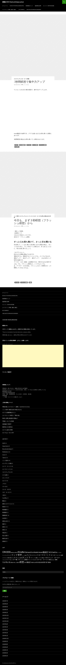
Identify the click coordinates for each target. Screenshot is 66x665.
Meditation (5, 452)
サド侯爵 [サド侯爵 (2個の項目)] (61, 555)
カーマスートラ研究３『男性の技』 (11, 415)
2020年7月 (5, 601)
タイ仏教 (4, 475)
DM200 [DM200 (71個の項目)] (6, 552)
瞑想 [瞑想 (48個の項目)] (22, 562)
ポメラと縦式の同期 (7, 429)
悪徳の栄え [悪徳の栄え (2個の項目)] (13, 562)
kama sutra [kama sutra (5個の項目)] (14, 552)
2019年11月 (5, 618)
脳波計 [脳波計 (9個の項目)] (29, 562)
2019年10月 (5, 621)
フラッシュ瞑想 (43, 144)
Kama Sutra (5, 446)
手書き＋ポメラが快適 (8, 421)
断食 (3, 501)
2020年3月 (5, 609)
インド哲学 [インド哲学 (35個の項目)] (16, 555)
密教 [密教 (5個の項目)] (56, 559)
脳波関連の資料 (38, 5)
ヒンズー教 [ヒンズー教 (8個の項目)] (13, 559)
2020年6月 (5, 603)
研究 (3, 529)
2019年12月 (5, 615)
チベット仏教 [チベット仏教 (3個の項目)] (34, 557)
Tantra (4, 457)
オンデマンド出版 (6, 463)
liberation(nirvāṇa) (7, 449)
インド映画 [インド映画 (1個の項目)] (24, 555)
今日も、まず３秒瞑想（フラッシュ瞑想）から (33, 222)
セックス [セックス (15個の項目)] (13, 557)
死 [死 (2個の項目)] (18, 562)
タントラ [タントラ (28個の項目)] (26, 557)
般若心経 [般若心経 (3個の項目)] (33, 562)
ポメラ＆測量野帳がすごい (9, 412)
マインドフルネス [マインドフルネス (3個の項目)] (32, 559)
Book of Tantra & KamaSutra (17, 5)
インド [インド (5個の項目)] (9, 555)
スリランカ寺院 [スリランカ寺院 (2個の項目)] (6, 557)
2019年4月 (5, 629)
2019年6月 (5, 624)
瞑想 (28, 78)
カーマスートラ (6, 469)
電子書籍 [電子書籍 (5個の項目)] (48, 562)
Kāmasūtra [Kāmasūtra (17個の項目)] (28, 552)
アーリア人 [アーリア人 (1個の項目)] (4, 555)
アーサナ (29, 144)
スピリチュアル (17, 78)
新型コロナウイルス (7, 503)
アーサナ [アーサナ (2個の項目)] (59, 552)
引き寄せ (17, 146)
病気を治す (46, 216)
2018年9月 (5, 641)
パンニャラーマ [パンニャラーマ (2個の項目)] (6, 559)
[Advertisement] (33, 356)
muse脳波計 (22, 144)
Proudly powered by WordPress (9, 663)
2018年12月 (5, 638)
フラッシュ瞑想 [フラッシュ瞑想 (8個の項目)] (22, 559)
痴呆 (3, 524)
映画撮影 (4, 509)
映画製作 (4, 512)
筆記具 (4, 532)
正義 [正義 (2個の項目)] (17, 562)
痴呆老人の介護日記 (7, 427)
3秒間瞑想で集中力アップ (29, 81)
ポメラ (4, 480)
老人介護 (4, 535)
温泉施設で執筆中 (6, 424)
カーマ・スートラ (6, 466)
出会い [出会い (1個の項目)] (53, 559)
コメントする (26, 84)
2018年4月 (5, 653)
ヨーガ (32, 216)
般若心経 (4, 538)
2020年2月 (5, 612)
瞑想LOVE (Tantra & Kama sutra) (13, 2)
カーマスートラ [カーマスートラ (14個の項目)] (44, 555)
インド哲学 (35, 144)
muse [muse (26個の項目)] (35, 552)
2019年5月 (5, 627)
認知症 (4, 541)
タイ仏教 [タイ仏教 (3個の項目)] (19, 557)
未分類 (4, 518)
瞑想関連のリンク (29, 5)
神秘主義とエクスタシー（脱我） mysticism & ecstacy (16, 406)
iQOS (3, 443)
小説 (3, 495)
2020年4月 (5, 606)
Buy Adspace (21, 9)
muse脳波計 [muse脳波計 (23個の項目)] (43, 552)
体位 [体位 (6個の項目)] (50, 559)
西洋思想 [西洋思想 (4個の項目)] (38, 562)
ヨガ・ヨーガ (24, 78)
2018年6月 (5, 647)
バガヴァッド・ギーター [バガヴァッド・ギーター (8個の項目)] (52, 557)
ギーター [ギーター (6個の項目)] (53, 555)
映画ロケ (4, 506)
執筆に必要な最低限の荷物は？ (10, 418)
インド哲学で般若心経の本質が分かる (12, 409)
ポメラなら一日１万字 (8, 432)
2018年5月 (5, 650)
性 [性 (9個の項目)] (9, 562)
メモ (3, 483)
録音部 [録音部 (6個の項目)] (43, 562)
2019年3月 (5, 632)
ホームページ (5, 5)
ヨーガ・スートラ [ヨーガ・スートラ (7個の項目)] (43, 559)
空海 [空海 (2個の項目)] (25, 562)
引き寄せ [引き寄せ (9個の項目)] (5, 562)
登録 (5, 590)
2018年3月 (5, 655)
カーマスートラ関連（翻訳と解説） (9, 9)
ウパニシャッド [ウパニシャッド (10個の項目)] (32, 555)
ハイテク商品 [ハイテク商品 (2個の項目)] (41, 557)
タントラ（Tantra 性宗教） (49, 5)
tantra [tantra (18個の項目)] (54, 552)
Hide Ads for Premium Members (34, 9)
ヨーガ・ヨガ (5, 489)
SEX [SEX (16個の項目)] (50, 552)
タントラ (28, 216)
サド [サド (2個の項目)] (58, 555)
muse (16, 144)
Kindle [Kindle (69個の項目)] (21, 552)
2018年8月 (5, 644)
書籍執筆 (4, 515)
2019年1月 (5, 635)
